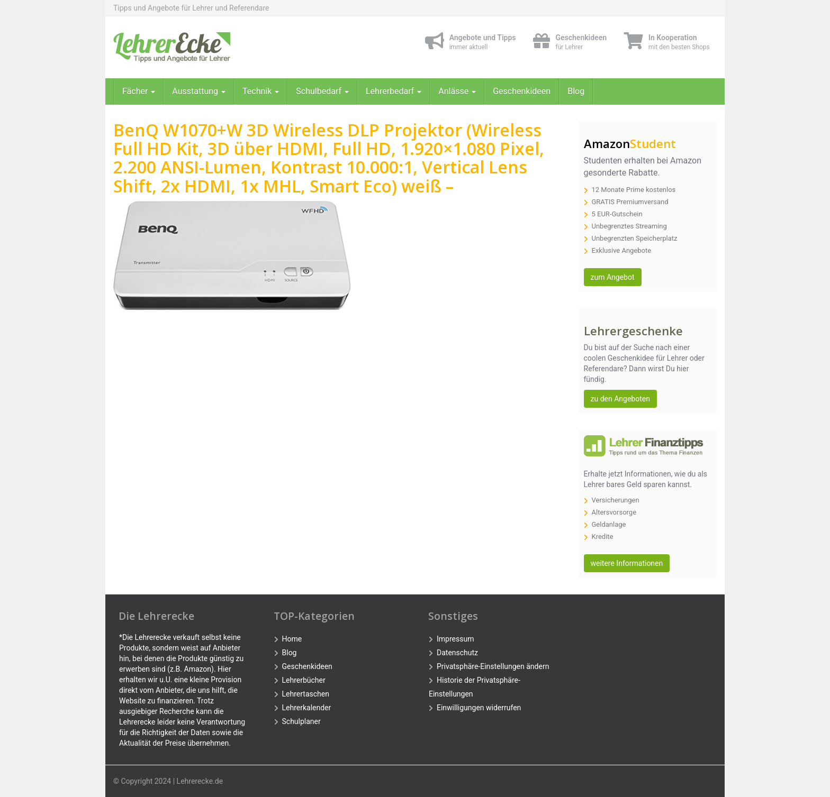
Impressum (455, 639)
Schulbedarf (322, 91)
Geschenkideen (522, 91)
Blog (575, 91)
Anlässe (457, 91)
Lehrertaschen (305, 694)
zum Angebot (613, 277)
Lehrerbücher (304, 680)
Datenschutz (457, 652)
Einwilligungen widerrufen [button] (479, 707)
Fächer (138, 91)
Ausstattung (198, 91)
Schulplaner (301, 721)
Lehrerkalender (306, 707)
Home (292, 639)
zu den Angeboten (620, 399)
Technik (260, 91)
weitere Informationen (627, 563)
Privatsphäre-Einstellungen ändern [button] (493, 666)
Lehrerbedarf (393, 91)
